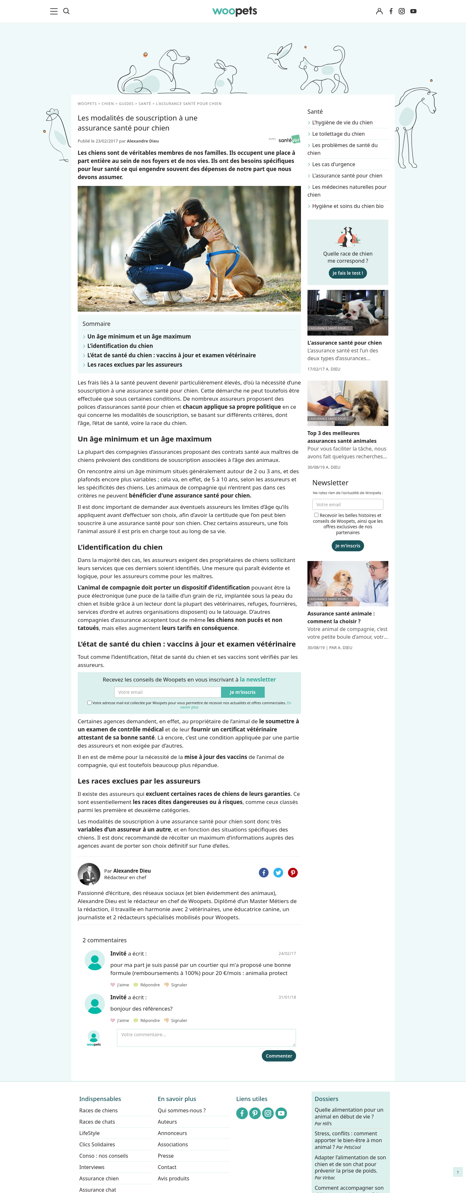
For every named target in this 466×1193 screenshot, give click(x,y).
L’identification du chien (120, 346)
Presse (166, 1155)
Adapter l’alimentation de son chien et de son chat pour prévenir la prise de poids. (350, 1167)
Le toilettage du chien (338, 133)
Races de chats (97, 1121)
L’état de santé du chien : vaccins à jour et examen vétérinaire (171, 355)
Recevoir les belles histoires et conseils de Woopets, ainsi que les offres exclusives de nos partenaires (348, 523)
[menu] (55, 11)
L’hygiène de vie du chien (342, 122)
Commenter (279, 1056)
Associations (173, 1144)
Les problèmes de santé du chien (342, 149)
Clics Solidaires (97, 1144)
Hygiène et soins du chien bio (348, 206)
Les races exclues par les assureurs (134, 364)
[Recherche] (66, 11)
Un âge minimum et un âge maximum (139, 336)
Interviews (92, 1167)
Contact (167, 1167)
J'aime (120, 985)
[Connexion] (379, 11)
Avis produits (173, 1178)
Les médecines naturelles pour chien (347, 190)
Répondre (147, 985)
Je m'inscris (243, 692)
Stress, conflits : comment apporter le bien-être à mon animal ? (348, 1140)
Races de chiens (98, 1110)
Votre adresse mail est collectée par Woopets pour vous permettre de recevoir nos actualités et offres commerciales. (189, 704)
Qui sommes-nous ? (182, 1110)
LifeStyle (89, 1133)
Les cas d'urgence (333, 164)
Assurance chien (99, 1178)
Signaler (175, 985)
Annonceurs (172, 1133)
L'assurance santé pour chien (347, 175)
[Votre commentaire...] (206, 1038)
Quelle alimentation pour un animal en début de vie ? (349, 1117)
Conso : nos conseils (103, 1155)
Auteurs (167, 1121)
